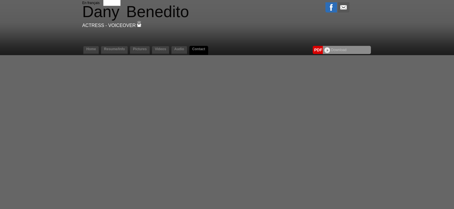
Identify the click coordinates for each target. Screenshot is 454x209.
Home (91, 49)
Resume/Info (114, 49)
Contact (198, 49)
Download (335, 50)
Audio (179, 49)
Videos (160, 49)
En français (91, 3)
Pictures (140, 49)
